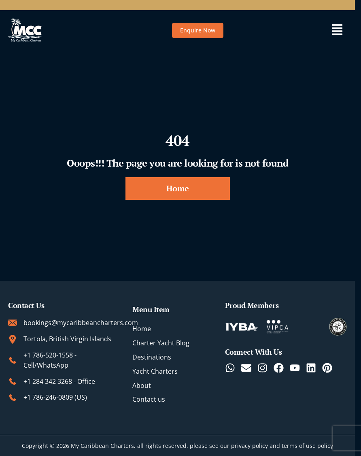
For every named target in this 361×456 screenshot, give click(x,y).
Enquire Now (197, 30)
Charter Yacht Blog (160, 342)
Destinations (151, 357)
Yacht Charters (155, 371)
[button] (337, 30)
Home (141, 329)
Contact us (148, 399)
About (141, 385)
